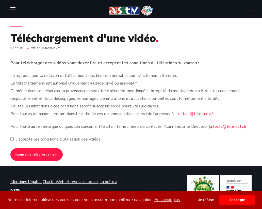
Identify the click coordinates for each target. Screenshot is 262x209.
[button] (251, 9)
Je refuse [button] (206, 200)
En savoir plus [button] (167, 200)
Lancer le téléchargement (36, 154)
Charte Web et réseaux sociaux (71, 182)
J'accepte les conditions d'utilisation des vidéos (58, 139)
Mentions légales (26, 182)
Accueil (17, 48)
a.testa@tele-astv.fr (228, 126)
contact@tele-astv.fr (195, 114)
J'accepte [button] (237, 200)
